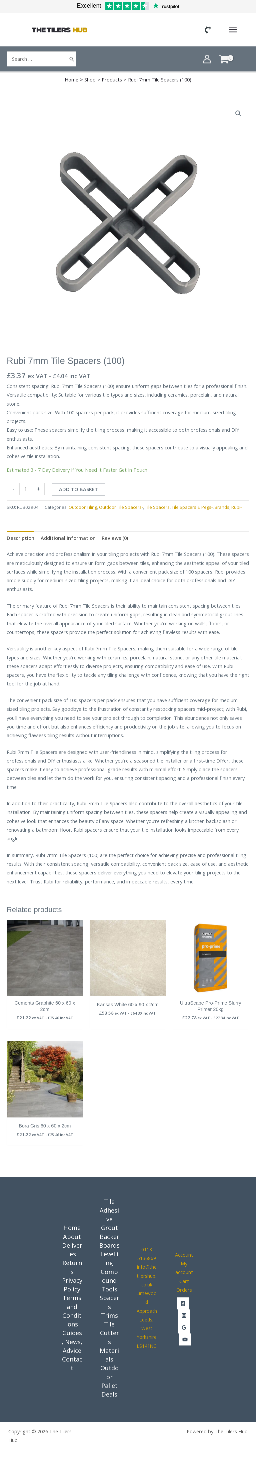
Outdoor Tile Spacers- (121, 507)
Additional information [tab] (68, 538)
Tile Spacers (157, 507)
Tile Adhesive (109, 1210)
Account (184, 1254)
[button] (238, 114)
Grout (109, 1228)
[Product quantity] (25, 489)
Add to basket (78, 489)
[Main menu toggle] (233, 29)
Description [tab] (20, 538)
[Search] (71, 59)
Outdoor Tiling (83, 507)
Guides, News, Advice (72, 1341)
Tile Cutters (109, 1333)
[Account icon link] (207, 59)
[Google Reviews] (184, 1327)
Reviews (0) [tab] (115, 538)
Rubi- (236, 507)
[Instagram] (184, 1315)
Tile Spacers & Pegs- (192, 507)
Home (72, 1228)
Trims (109, 1315)
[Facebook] (183, 1303)
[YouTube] (185, 1339)
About (72, 1237)
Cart (184, 1281)
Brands (222, 507)
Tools (109, 1289)
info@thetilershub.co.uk (147, 1276)
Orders (184, 1289)
